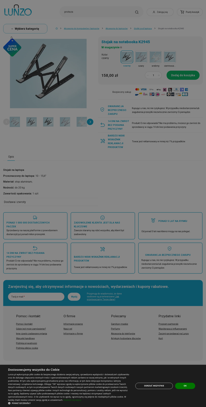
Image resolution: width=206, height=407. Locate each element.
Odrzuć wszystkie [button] (154, 385)
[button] (69, 403)
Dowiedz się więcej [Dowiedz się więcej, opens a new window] (72, 400)
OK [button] (185, 385)
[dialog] (103, 386)
